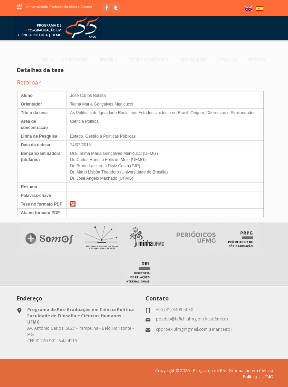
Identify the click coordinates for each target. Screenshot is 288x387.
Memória (114, 60)
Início (53, 60)
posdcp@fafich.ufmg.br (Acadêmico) (192, 318)
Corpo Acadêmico (153, 60)
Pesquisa (231, 60)
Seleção (259, 60)
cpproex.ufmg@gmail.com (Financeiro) (193, 329)
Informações (197, 60)
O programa (81, 60)
